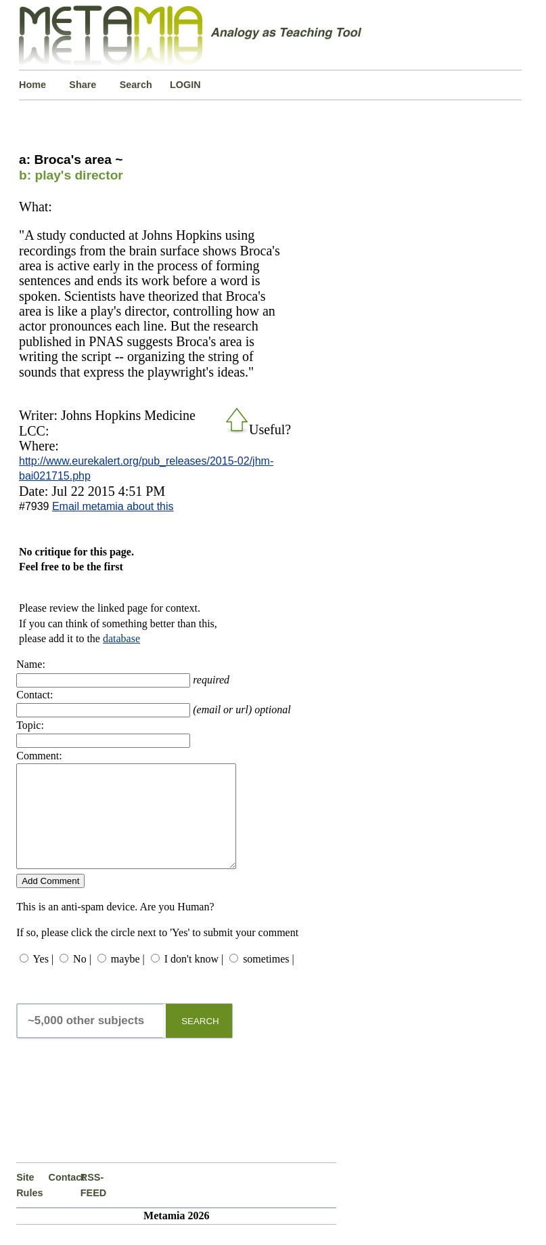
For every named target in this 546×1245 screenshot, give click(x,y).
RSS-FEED (93, 1205)
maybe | (128, 979)
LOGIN (185, 84)
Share (82, 84)
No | (82, 979)
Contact (65, 1197)
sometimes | (268, 979)
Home (32, 84)
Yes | (43, 979)
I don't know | (193, 979)
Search (136, 84)
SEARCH (200, 1041)
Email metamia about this (113, 506)
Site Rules (29, 1205)
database (121, 638)
